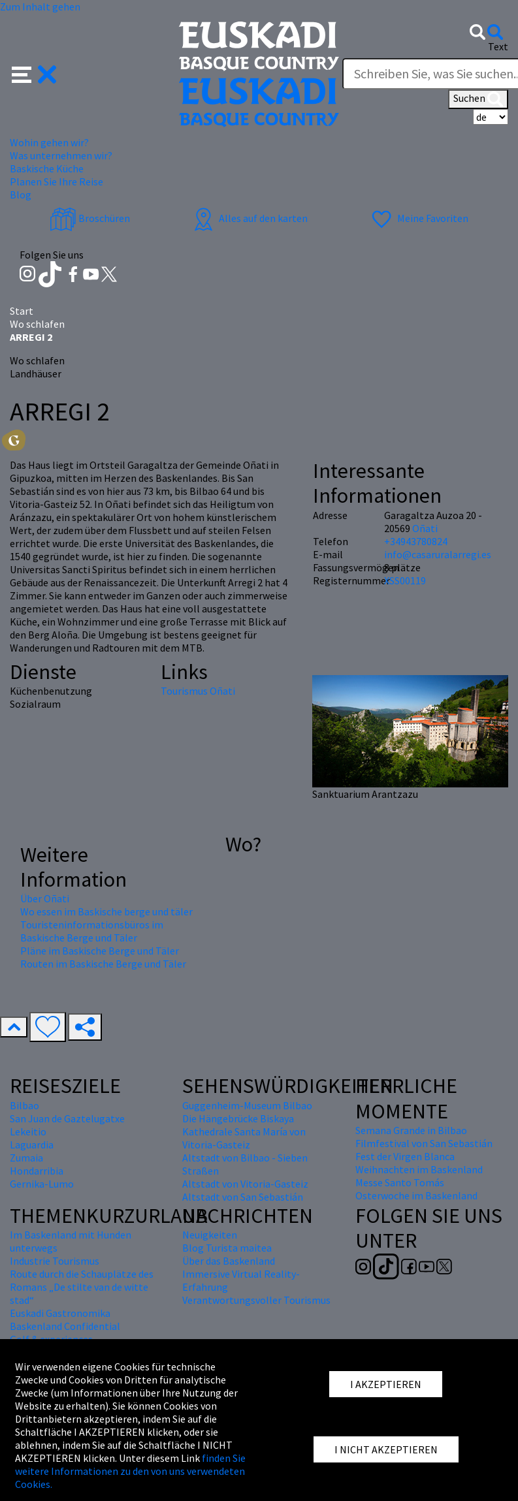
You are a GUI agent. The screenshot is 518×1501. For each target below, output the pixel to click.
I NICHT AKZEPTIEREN (386, 1449)
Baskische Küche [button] (47, 168)
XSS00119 (405, 580)
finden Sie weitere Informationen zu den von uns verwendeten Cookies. (130, 1471)
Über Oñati (44, 898)
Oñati (425, 528)
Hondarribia (36, 1170)
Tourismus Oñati (198, 690)
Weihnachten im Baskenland (419, 1169)
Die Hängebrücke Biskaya (238, 1118)
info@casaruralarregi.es (437, 554)
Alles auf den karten (249, 218)
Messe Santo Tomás (399, 1182)
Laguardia (32, 1144)
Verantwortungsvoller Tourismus (256, 1299)
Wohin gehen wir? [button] (49, 142)
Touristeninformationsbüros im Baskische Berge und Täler (91, 931)
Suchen (478, 99)
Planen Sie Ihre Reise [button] (56, 181)
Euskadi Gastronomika (60, 1312)
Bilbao (24, 1105)
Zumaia (26, 1157)
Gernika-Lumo (42, 1183)
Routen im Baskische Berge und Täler (103, 963)
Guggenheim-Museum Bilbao (247, 1105)
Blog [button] (20, 194)
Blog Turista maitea (227, 1247)
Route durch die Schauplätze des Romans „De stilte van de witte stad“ (82, 1286)
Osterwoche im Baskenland (416, 1195)
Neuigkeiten (209, 1234)
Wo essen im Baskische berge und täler (106, 911)
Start (21, 310)
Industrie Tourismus (54, 1260)
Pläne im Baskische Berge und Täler (99, 950)
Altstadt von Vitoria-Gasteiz (245, 1183)
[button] (34, 73)
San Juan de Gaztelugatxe (67, 1118)
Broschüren (90, 218)
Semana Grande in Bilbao (411, 1130)
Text (498, 46)
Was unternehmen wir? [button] (61, 155)
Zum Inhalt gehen (40, 6)
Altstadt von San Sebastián (242, 1196)
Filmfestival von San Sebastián (424, 1143)
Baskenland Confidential (65, 1326)
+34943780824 (415, 541)
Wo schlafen (37, 323)
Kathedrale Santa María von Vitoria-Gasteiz (244, 1138)
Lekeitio (28, 1131)
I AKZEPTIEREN (385, 1384)
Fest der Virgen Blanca (405, 1156)
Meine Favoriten (418, 218)
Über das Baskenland (228, 1260)
